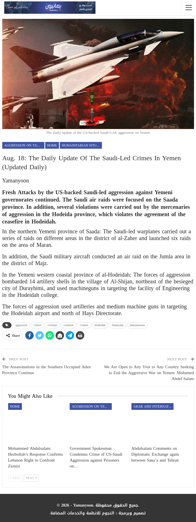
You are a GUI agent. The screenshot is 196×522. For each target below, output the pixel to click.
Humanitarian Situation (82, 145)
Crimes (84, 325)
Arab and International (153, 406)
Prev (15, 478)
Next (31, 478)
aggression (21, 325)
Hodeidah (100, 325)
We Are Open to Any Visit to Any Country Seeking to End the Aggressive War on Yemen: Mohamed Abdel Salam (149, 373)
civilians (52, 325)
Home (52, 145)
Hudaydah (118, 325)
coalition (69, 325)
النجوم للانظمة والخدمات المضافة (82, 513)
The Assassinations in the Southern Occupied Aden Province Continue (46, 370)
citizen (37, 325)
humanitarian (137, 325)
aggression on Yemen (24, 145)
